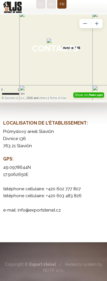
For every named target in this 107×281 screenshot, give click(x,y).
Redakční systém (80, 264)
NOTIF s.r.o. (53, 270)
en (51, 4)
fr (62, 4)
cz (41, 4)
